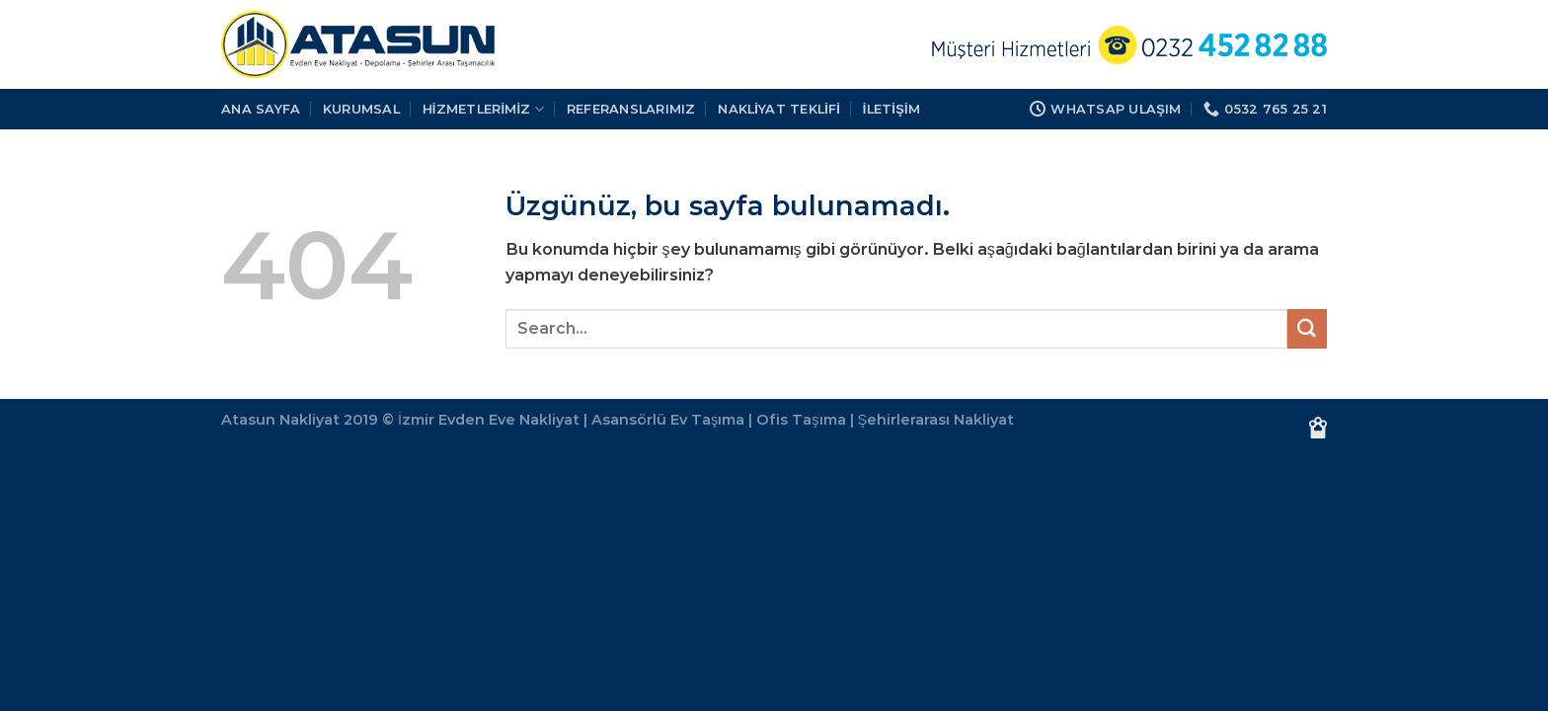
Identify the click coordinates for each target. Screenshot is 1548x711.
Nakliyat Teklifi (779, 109)
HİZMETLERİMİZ (484, 109)
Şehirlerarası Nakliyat (936, 420)
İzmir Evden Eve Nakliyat (489, 420)
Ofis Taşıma (800, 420)
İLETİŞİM (891, 109)
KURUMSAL (361, 109)
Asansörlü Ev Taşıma (667, 420)
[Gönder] (1307, 329)
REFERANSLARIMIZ (631, 109)
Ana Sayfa (260, 109)
